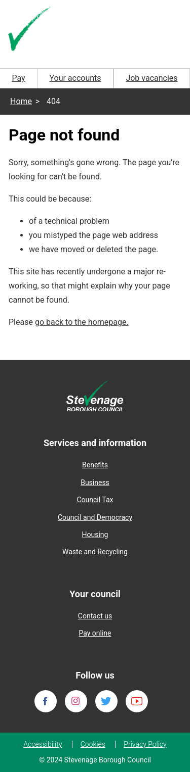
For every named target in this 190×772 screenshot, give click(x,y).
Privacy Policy (145, 744)
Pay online (95, 633)
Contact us (95, 616)
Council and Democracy (95, 517)
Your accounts (75, 78)
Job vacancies (151, 78)
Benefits (95, 465)
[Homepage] (30, 29)
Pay (18, 78)
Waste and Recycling (95, 552)
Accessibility (42, 744)
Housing (95, 534)
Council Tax (95, 500)
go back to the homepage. (82, 322)
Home (21, 101)
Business (95, 482)
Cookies (93, 744)
